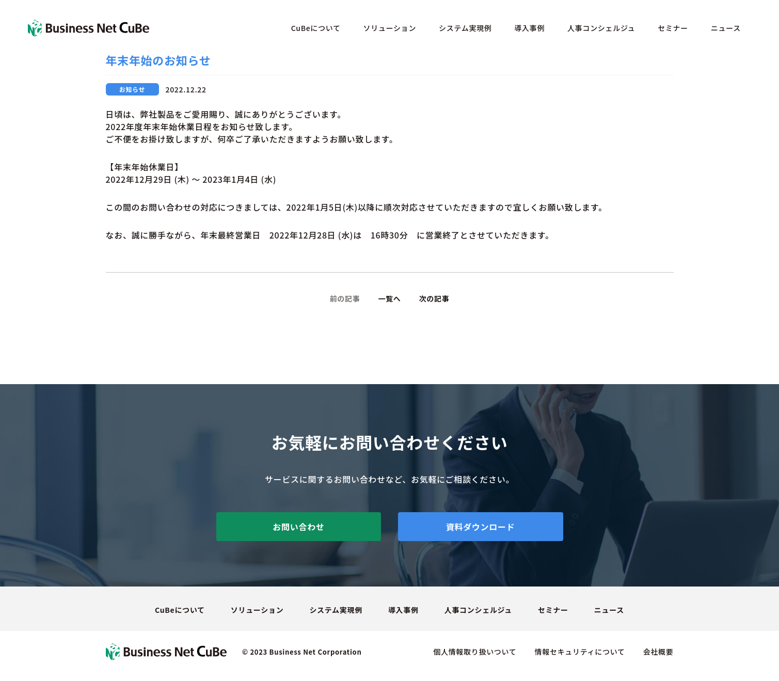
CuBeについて (316, 28)
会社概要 (658, 651)
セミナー (673, 28)
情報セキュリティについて (580, 651)
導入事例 (529, 28)
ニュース (726, 28)
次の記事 (434, 298)
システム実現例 (465, 28)
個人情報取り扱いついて (474, 651)
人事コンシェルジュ (601, 28)
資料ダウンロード (480, 526)
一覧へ (389, 298)
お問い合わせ (298, 526)
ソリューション (390, 28)
